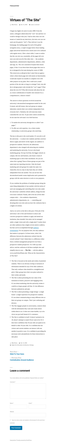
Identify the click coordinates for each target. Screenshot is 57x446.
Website (12, 411)
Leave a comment (35, 24)
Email (30, 403)
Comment (12, 382)
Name (12, 403)
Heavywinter (14, 6)
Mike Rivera (14, 24)
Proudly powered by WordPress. (24, 440)
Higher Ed (14, 345)
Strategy (31, 345)
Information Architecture (23, 345)
